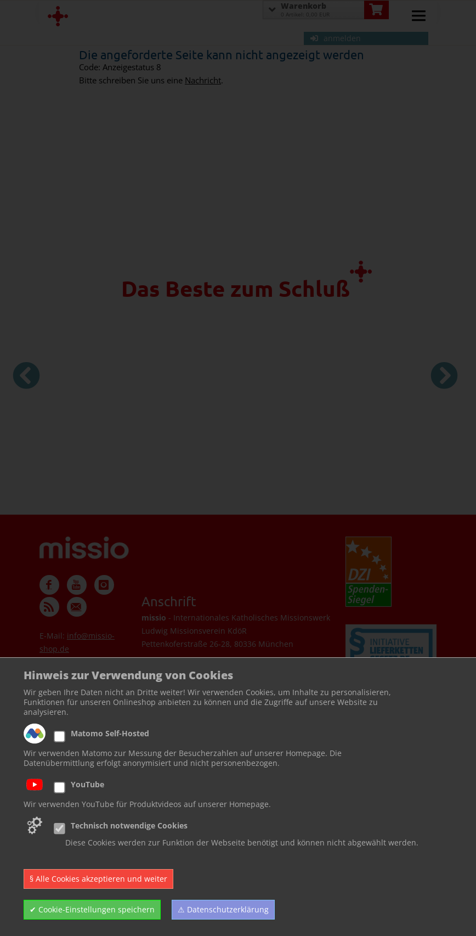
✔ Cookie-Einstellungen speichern (92, 909)
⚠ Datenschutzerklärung (223, 909)
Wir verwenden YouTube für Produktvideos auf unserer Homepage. (147, 804)
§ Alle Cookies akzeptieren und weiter (98, 878)
